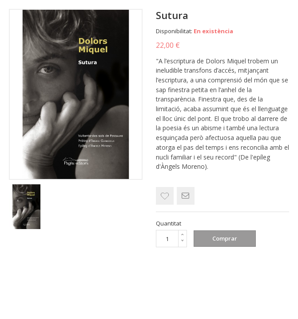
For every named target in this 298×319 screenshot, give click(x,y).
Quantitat (168, 223)
